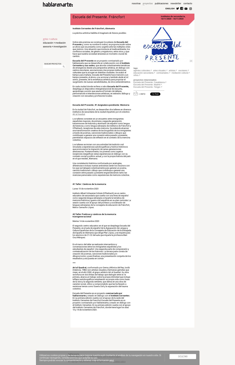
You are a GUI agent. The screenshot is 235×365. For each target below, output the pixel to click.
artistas (172, 70)
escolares (182, 70)
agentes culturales (142, 70)
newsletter (176, 3)
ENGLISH (170, 8)
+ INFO (142, 94)
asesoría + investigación (55, 46)
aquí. (111, 360)
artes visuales (159, 70)
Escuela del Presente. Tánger (147, 87)
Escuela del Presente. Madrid (147, 84)
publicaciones (161, 3)
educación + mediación (54, 43)
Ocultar (182, 356)
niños (136, 75)
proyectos (148, 3)
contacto (187, 3)
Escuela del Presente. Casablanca (149, 82)
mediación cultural (180, 73)
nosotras (136, 3)
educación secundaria (143, 73)
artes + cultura (50, 39)
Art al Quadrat (79, 114)
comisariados (162, 73)
